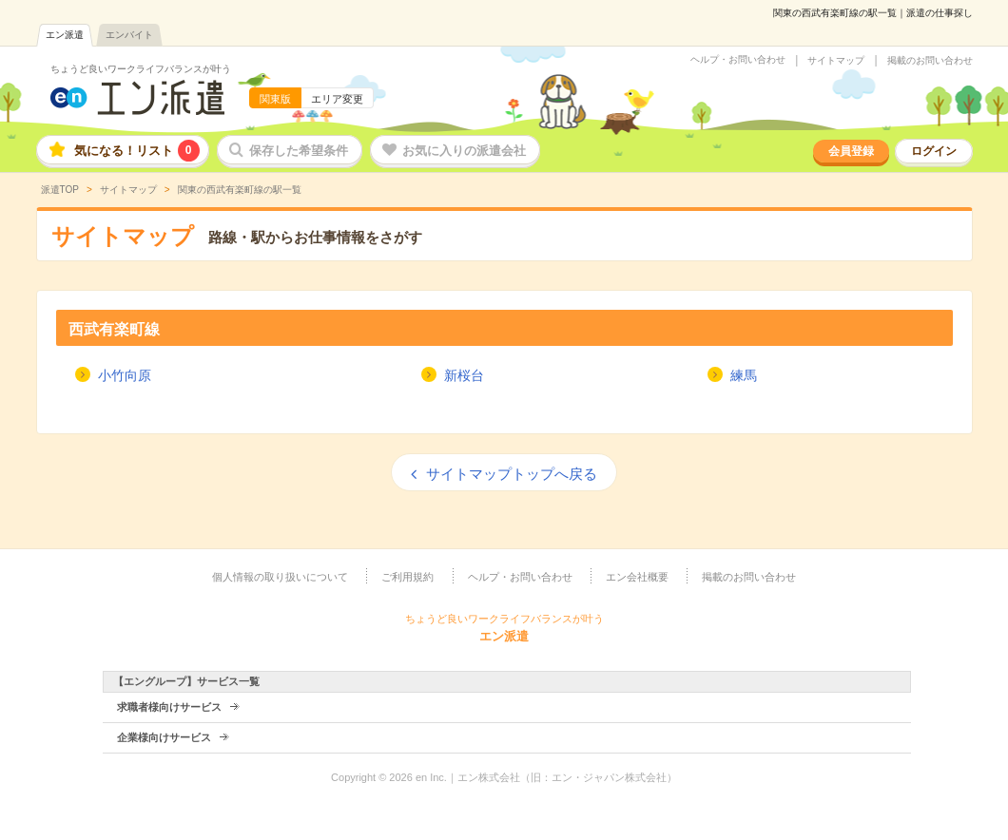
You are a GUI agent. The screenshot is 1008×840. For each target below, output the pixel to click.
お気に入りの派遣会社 (464, 150)
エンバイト (129, 34)
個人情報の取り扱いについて (280, 576)
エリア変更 (337, 99)
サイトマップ (835, 61)
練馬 (743, 375)
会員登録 (851, 151)
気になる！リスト (137, 151)
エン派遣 (65, 34)
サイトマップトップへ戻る (511, 474)
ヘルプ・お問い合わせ (737, 60)
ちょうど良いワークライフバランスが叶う (140, 69)
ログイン (934, 151)
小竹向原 (124, 375)
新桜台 (464, 375)
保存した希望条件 (298, 150)
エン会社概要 (637, 576)
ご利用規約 (407, 576)
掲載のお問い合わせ (930, 61)
